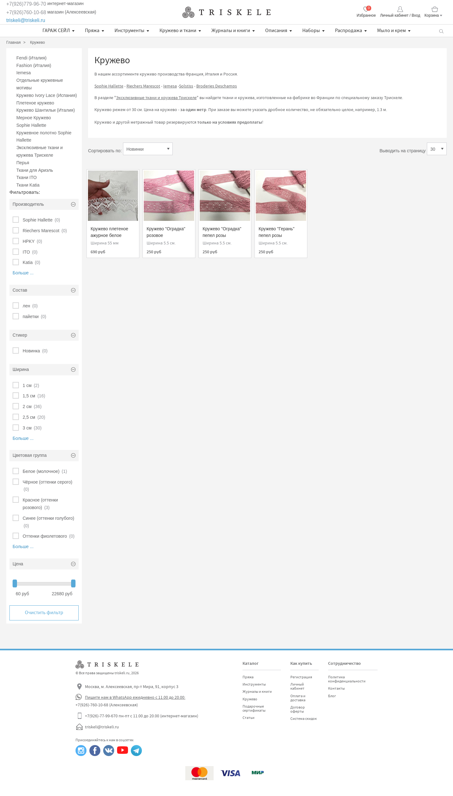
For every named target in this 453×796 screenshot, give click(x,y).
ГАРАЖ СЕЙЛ (56, 30)
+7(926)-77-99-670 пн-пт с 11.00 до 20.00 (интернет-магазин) (141, 716)
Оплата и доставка (297, 698)
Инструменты (129, 30)
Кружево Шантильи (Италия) (45, 110)
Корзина (431, 15)
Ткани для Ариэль (34, 170)
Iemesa (23, 72)
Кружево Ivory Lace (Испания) (46, 95)
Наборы (311, 30)
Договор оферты (297, 709)
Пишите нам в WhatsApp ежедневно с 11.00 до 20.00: (135, 697)
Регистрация (301, 677)
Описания (276, 30)
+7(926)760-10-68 (26, 12)
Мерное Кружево (33, 117)
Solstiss (186, 86)
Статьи (248, 717)
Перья (22, 162)
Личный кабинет (297, 686)
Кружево (250, 699)
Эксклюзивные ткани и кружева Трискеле (156, 97)
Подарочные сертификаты (254, 708)
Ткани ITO (26, 177)
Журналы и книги (230, 30)
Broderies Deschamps (216, 86)
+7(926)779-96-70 (26, 4)
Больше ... (23, 272)
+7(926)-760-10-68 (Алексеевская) (107, 705)
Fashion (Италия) (33, 65)
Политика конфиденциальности (347, 679)
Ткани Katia (28, 185)
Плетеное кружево (35, 102)
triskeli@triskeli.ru (25, 20)
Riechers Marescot (143, 86)
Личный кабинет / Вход (400, 15)
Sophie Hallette (31, 125)
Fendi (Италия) (31, 57)
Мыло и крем (391, 30)
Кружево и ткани (177, 30)
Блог (332, 695)
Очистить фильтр (44, 612)
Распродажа (348, 30)
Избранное (366, 15)
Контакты (336, 688)
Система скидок (303, 718)
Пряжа (92, 30)
